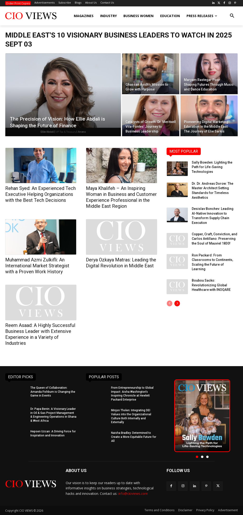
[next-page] (177, 303)
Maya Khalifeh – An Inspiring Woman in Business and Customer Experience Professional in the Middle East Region (121, 197)
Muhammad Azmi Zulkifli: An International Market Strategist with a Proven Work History (37, 265)
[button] (232, 16)
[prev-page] (170, 303)
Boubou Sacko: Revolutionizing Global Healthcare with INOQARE (211, 285)
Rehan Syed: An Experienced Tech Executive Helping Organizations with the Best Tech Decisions (40, 194)
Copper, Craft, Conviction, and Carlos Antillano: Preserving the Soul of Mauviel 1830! (214, 238)
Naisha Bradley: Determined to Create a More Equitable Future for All (133, 437)
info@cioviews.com (133, 493)
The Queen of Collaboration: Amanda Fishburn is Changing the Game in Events (52, 391)
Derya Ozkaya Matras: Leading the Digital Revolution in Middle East (121, 263)
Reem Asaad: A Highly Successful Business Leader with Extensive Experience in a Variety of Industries (40, 334)
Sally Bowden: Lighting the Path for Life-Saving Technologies (212, 167)
